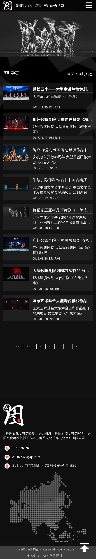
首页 (17, 346)
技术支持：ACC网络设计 (46, 556)
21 (58, 346)
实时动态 (11, 73)
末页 (77, 346)
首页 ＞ (73, 74)
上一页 (29, 346)
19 (40, 346)
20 (49, 346)
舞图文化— (40, 6)
